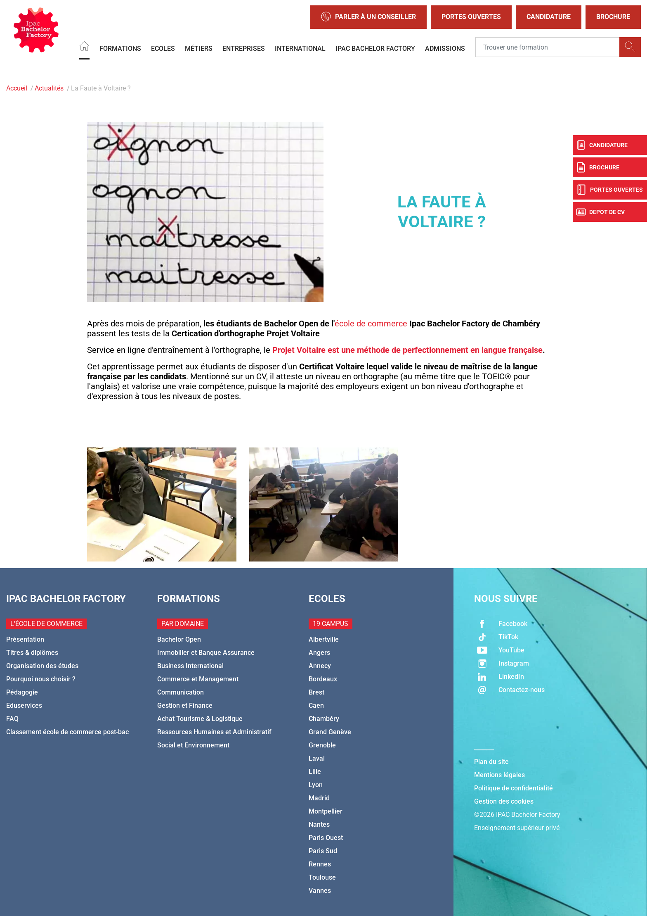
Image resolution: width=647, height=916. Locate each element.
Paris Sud (323, 851)
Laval (317, 758)
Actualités (49, 88)
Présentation (25, 639)
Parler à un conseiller (368, 17)
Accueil (16, 88)
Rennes (320, 864)
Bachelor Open (179, 639)
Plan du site (491, 762)
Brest (316, 692)
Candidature (549, 17)
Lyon (316, 785)
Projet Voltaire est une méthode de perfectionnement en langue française (407, 350)
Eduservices (24, 705)
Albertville (324, 639)
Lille (315, 772)
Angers (319, 653)
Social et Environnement (193, 745)
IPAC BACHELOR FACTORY (375, 48)
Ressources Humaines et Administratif (214, 732)
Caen (316, 705)
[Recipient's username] (547, 47)
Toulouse (322, 877)
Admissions (445, 48)
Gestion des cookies (504, 801)
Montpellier (325, 811)
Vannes (320, 891)
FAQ (12, 719)
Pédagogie (22, 692)
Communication (180, 692)
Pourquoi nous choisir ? (41, 679)
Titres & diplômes (32, 653)
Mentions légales (499, 775)
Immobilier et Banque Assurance (206, 653)
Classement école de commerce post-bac (67, 732)
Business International (190, 666)
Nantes (319, 824)
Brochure (613, 17)
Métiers (199, 48)
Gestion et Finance (185, 705)
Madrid (319, 798)
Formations (120, 48)
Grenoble (322, 745)
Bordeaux (323, 679)
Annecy (320, 666)
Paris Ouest (326, 838)
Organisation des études (42, 666)
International (300, 48)
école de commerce (371, 323)
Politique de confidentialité (513, 788)
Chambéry (324, 719)
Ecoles (163, 48)
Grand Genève (330, 732)
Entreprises (243, 48)
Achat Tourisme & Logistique (200, 719)
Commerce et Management (197, 679)
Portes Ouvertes (471, 17)
